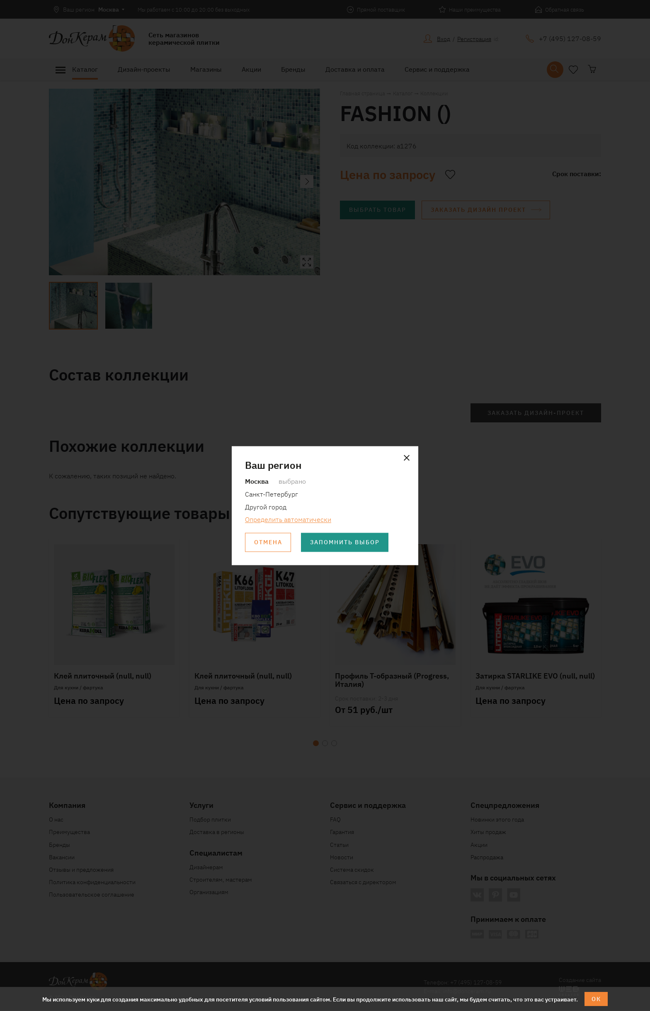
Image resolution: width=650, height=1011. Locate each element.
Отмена (268, 542)
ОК (596, 999)
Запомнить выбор (345, 542)
